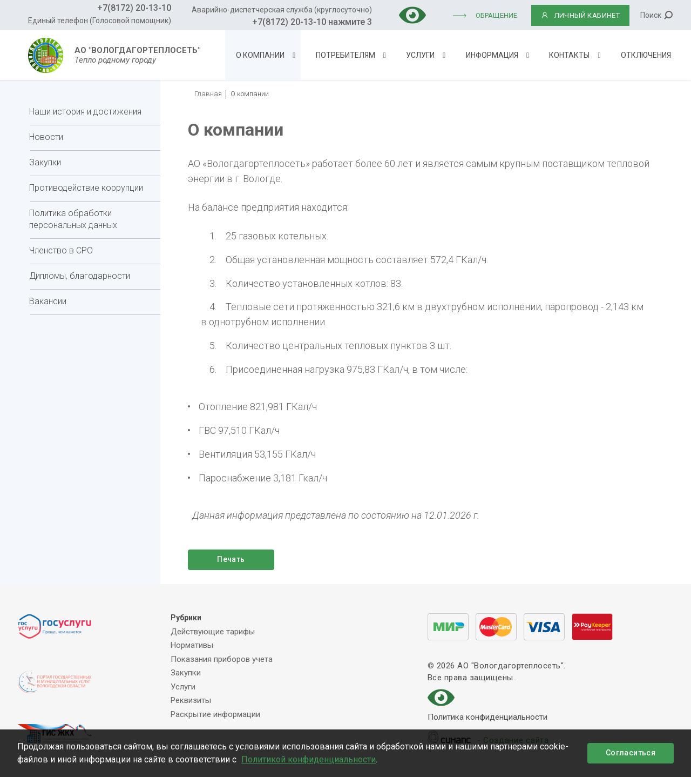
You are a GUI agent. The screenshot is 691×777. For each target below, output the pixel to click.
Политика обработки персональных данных (73, 219)
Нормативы (192, 645)
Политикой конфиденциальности (308, 759)
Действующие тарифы (213, 632)
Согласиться (630, 752)
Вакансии (47, 301)
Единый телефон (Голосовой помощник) (99, 20)
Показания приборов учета (222, 659)
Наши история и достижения (85, 111)
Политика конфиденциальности (487, 718)
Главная (208, 94)
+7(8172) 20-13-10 (134, 8)
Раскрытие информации (215, 714)
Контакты (569, 55)
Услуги (420, 55)
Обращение (496, 15)
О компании (260, 55)
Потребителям (345, 55)
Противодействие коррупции (86, 188)
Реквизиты (191, 700)
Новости (46, 137)
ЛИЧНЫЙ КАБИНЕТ (580, 15)
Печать (231, 559)
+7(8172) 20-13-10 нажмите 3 (312, 22)
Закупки (45, 162)
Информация (492, 55)
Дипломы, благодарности (79, 276)
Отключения (646, 55)
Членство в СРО (61, 250)
